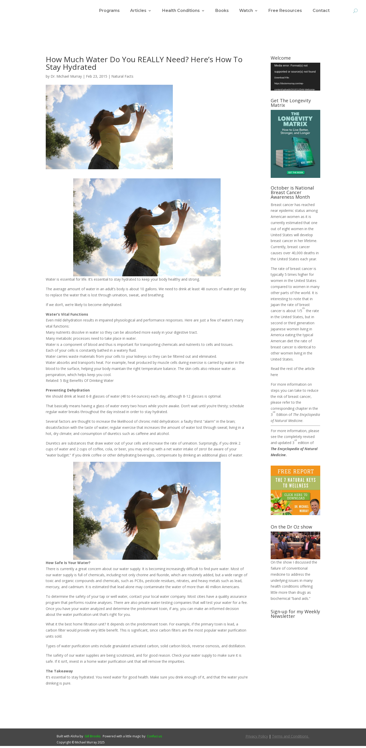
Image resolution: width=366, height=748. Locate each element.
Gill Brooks (92, 738)
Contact (321, 11)
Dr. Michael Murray (66, 78)
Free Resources (285, 11)
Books (222, 11)
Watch (246, 11)
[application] (295, 79)
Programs (109, 11)
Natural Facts (122, 78)
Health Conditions (181, 11)
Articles (138, 11)
